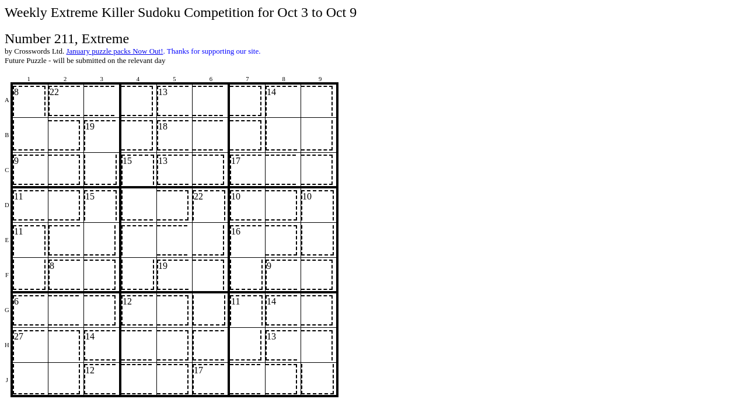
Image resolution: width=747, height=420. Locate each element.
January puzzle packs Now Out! (114, 51)
